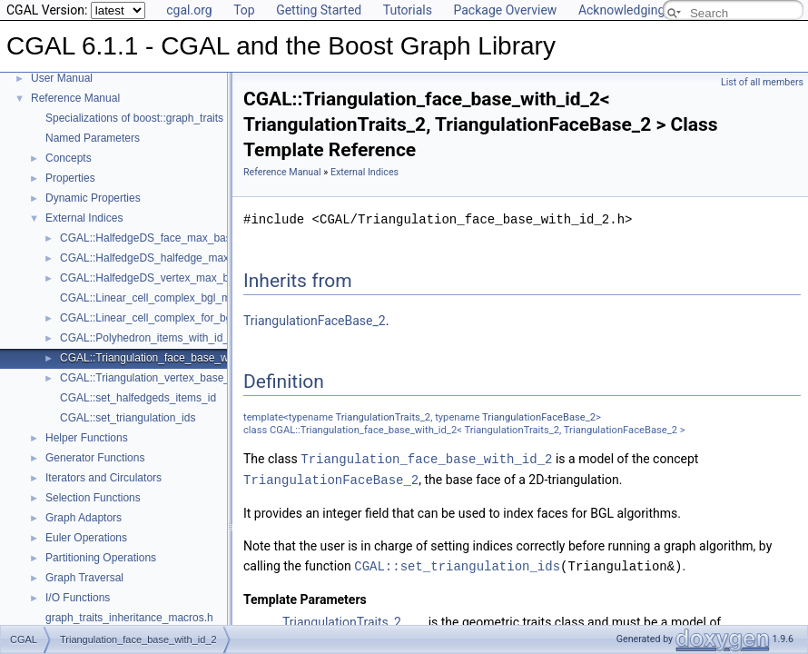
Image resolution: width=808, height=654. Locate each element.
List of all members (762, 82)
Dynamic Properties (93, 198)
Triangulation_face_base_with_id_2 (426, 458)
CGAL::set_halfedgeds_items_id (138, 397)
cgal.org (189, 10)
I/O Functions (77, 597)
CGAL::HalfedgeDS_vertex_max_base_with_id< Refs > (194, 278)
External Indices (84, 218)
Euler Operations (86, 537)
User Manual (62, 78)
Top (244, 10)
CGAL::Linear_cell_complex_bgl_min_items (165, 298)
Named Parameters (92, 138)
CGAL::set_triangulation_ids (127, 417)
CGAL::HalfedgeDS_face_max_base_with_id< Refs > (189, 238)
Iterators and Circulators (103, 477)
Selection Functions (93, 497)
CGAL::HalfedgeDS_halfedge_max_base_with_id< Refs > (200, 258)
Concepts (68, 158)
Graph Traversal (84, 577)
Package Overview (505, 10)
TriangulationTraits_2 (383, 417)
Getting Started (318, 10)
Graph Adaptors (83, 517)
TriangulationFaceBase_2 (314, 320)
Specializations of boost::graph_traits (134, 118)
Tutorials (407, 10)
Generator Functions (94, 457)
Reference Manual (75, 98)
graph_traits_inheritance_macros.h (129, 617)
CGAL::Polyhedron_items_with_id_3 (147, 338)
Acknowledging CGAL (639, 10)
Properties (70, 178)
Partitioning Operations (100, 557)
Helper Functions (86, 437)
